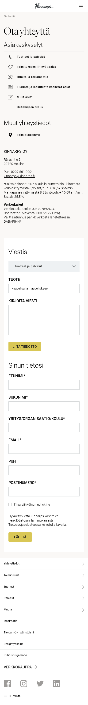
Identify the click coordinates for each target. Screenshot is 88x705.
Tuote (14, 280)
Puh (12, 461)
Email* (14, 440)
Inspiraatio (10, 621)
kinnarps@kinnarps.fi (19, 176)
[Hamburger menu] (81, 6)
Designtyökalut (13, 644)
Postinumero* (22, 483)
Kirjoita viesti (22, 301)
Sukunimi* (18, 397)
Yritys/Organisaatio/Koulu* (36, 419)
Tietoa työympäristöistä (19, 632)
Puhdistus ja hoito (15, 655)
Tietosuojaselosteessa (24, 524)
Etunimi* (16, 376)
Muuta (16, 695)
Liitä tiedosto (25, 346)
